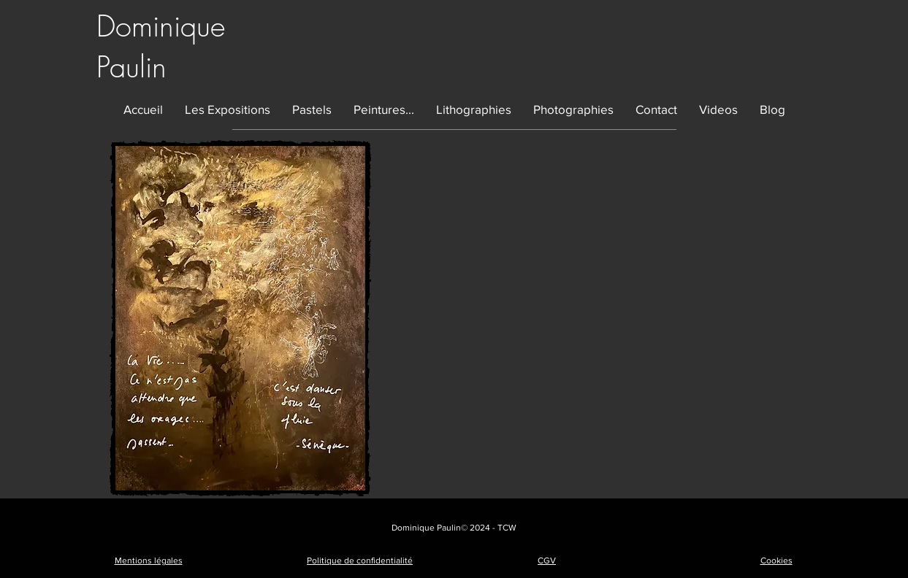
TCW (506, 528)
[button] (227, 109)
